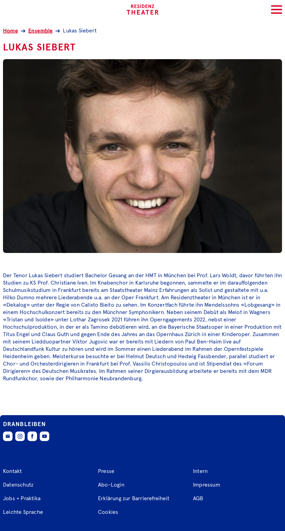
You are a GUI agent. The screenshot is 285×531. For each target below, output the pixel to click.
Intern (200, 471)
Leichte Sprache (23, 512)
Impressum (206, 485)
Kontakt (12, 471)
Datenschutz (18, 485)
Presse (106, 471)
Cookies (108, 512)
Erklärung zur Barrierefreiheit (133, 498)
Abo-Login (111, 485)
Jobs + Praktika (22, 498)
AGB (198, 498)
